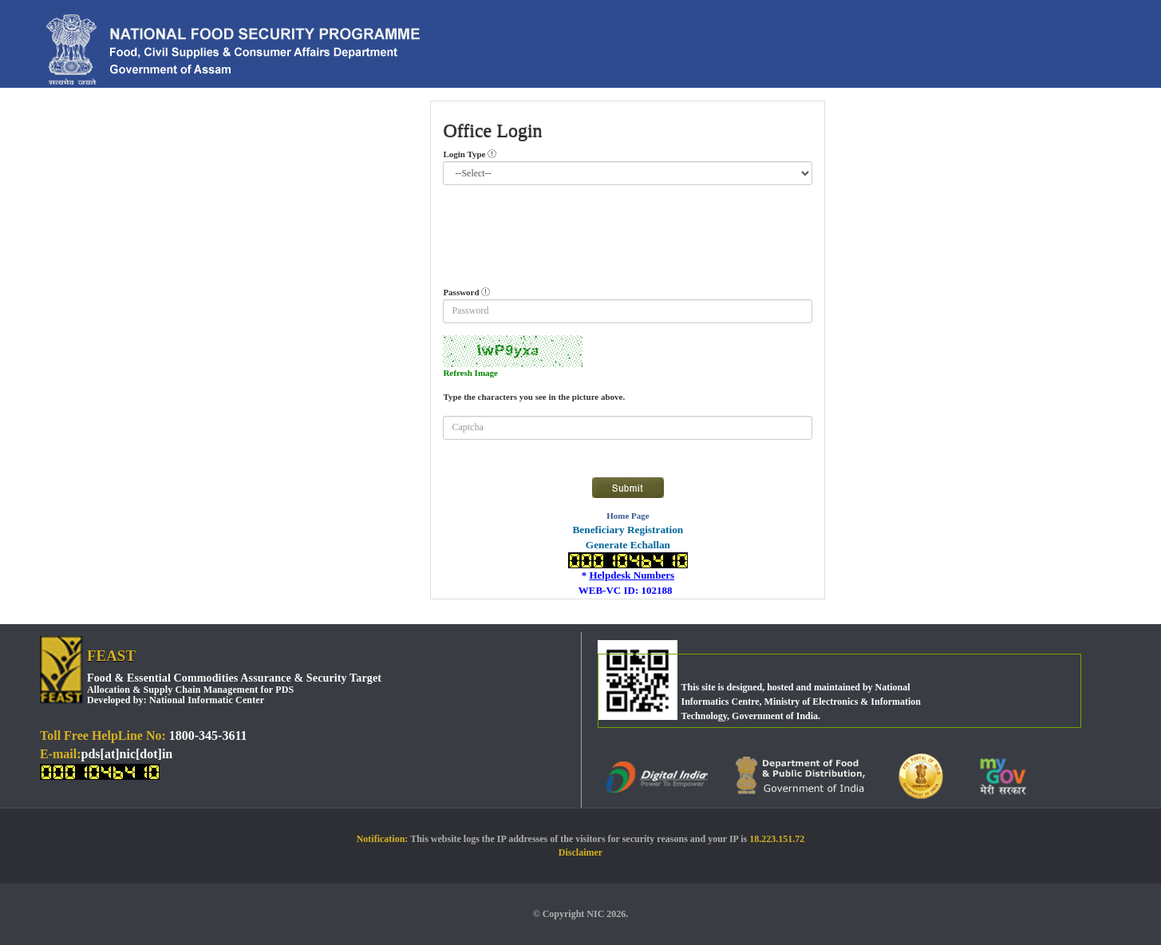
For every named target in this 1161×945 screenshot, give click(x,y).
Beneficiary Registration (627, 530)
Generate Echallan (628, 545)
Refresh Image (470, 373)
